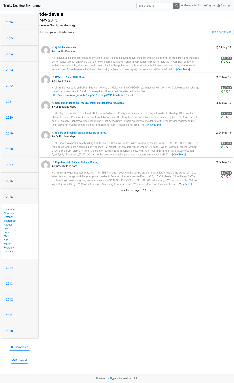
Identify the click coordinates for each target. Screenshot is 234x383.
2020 (9, 117)
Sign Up (223, 5)
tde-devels (51, 14)
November (10, 213)
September (10, 220)
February (9, 247)
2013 (9, 283)
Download (19, 360)
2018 (9, 149)
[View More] (183, 69)
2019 (9, 133)
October (8, 216)
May (6, 236)
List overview (20, 347)
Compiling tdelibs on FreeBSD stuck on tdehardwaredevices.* (89, 102)
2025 (9, 38)
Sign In (209, 5)
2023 (9, 70)
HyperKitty (116, 378)
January (8, 251)
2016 (9, 181)
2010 (9, 331)
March (7, 243)
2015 (9, 197)
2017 (9, 165)
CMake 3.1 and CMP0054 (68, 77)
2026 (9, 22)
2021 (9, 101)
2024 (9, 54)
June (7, 232)
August (8, 224)
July (6, 228)
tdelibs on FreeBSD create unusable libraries (79, 132)
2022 (9, 86)
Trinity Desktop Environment (23, 5)
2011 (9, 315)
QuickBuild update (64, 47)
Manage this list (191, 5)
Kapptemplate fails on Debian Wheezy (75, 162)
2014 (9, 268)
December (10, 209)
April (6, 239)
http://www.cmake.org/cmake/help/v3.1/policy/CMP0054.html (87, 95)
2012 (9, 299)
